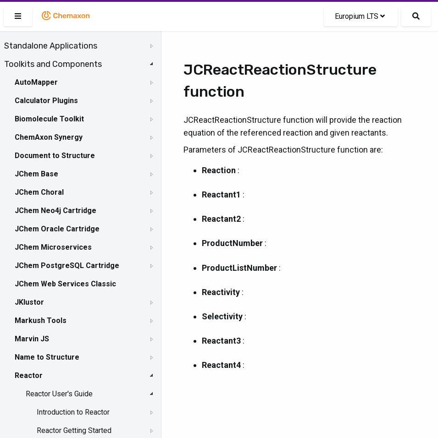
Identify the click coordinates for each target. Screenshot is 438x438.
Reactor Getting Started (74, 430)
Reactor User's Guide (59, 393)
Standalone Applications (50, 46)
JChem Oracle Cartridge (57, 228)
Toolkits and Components (53, 64)
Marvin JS (32, 338)
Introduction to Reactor (73, 412)
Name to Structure (47, 357)
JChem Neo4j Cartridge (55, 210)
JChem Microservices (53, 247)
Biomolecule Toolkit (49, 119)
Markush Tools (41, 320)
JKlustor (29, 302)
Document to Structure (55, 155)
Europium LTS (360, 16)
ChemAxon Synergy (49, 137)
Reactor (29, 375)
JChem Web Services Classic (65, 283)
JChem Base (36, 174)
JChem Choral (39, 192)
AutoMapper (36, 82)
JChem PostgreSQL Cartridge (67, 265)
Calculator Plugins (46, 100)
